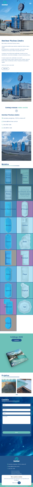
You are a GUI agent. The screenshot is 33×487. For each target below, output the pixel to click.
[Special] (8, 290)
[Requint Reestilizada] (8, 209)
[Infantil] (8, 323)
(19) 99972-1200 (7, 128)
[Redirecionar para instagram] (16, 111)
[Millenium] (8, 307)
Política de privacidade (15, 472)
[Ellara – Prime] (8, 176)
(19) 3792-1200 (7, 124)
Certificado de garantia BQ (16, 473)
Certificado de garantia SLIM (16, 474)
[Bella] (24, 241)
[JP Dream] (24, 209)
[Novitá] (8, 225)
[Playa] (24, 274)
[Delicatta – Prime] (24, 176)
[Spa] (24, 307)
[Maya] (8, 258)
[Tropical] (24, 290)
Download (16, 340)
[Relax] (8, 274)
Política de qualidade (15, 471)
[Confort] (24, 225)
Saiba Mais (5, 68)
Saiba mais (16, 19)
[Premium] (24, 258)
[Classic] (8, 241)
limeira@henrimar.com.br (10, 121)
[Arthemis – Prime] (8, 193)
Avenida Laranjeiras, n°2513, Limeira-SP (17, 464)
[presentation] (12, 428)
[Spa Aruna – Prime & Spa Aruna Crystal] (24, 193)
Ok (19, 482)
